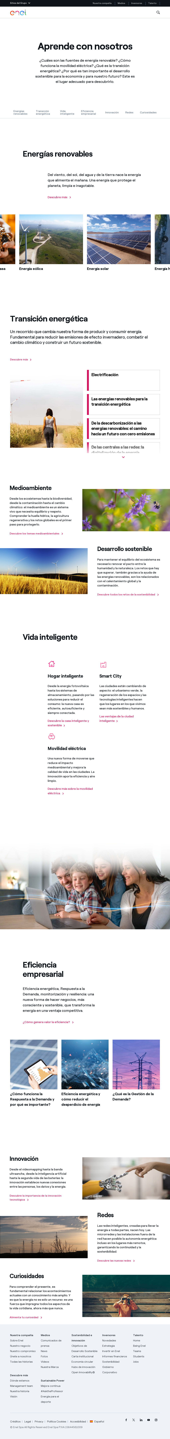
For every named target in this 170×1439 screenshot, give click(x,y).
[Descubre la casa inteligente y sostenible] (71, 723)
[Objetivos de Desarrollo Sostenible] (85, 1348)
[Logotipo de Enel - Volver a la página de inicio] (18, 12)
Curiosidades (148, 112)
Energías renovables (20, 112)
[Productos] (23, 1346)
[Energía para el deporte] (54, 1399)
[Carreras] (146, 1340)
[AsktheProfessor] (54, 1391)
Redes (129, 112)
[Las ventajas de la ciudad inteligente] (123, 719)
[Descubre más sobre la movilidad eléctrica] (71, 791)
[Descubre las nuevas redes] (116, 1261)
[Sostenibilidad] (115, 1361)
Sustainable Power (52, 1380)
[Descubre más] (59, 197)
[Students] (146, 1356)
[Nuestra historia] (23, 1391)
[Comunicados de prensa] (54, 1343)
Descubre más (19, 1375)
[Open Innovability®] (85, 1372)
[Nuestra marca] (54, 1367)
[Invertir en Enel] (115, 1351)
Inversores (136, 3)
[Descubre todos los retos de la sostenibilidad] (128, 594)
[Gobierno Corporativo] (115, 1369)
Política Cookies (56, 1421)
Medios (121, 3)
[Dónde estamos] (23, 1380)
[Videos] (54, 1361)
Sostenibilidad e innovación (82, 1338)
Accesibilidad (78, 1421)
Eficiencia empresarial (88, 112)
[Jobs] (146, 1361)
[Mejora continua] (54, 1386)
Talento (152, 3)
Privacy (39, 1421)
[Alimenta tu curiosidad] (26, 1317)
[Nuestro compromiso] (23, 1351)
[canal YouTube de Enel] (148, 1420)
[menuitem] (126, 1420)
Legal (27, 1421)
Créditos (15, 1421)
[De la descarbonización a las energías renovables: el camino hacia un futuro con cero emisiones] (123, 428)
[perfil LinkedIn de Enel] (141, 1420)
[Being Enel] (146, 1346)
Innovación (112, 112)
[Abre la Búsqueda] (158, 12)
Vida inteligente (67, 112)
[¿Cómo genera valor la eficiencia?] (48, 1022)
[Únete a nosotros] (23, 1356)
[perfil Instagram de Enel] (156, 1420)
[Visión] (23, 1396)
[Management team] (23, 1386)
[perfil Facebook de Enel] (126, 1420)
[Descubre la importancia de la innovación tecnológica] (41, 1198)
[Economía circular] (85, 1361)
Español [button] (97, 1421)
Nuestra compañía (102, 3)
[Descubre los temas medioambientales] (36, 533)
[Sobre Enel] (23, 1340)
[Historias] (23, 1361)
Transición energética (43, 112)
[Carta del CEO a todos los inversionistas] (54, 1351)
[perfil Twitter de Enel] (133, 1420)
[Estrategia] (115, 1346)
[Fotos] (54, 1356)
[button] (20, 3)
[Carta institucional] (85, 1356)
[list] (85, 248)
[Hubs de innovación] (85, 1367)
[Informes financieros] (115, 1356)
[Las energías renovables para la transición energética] (123, 404)
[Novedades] (115, 1340)
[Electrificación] (123, 380)
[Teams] (146, 1351)
